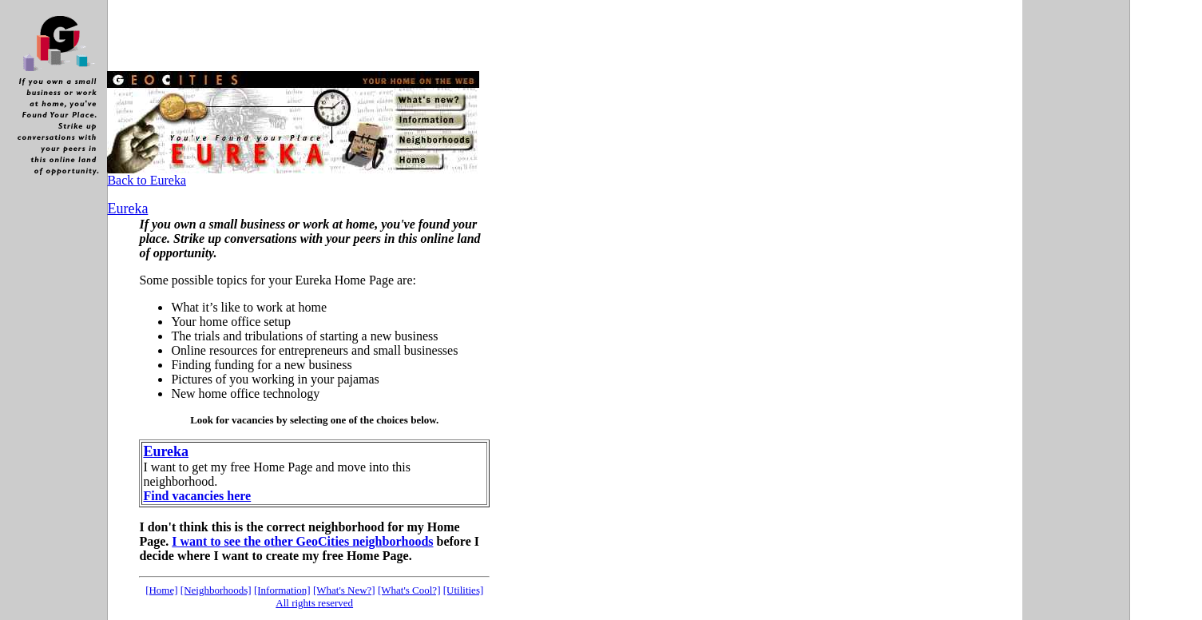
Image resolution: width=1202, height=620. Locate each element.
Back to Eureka (146, 180)
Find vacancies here (197, 496)
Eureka (165, 451)
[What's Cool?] (409, 590)
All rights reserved (314, 603)
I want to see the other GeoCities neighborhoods (302, 541)
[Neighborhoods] (216, 590)
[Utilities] (463, 590)
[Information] (282, 590)
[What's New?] (344, 590)
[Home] (161, 590)
